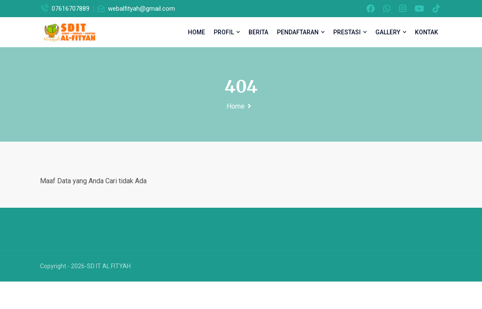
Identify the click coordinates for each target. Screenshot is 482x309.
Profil (227, 32)
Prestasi (350, 32)
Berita (258, 32)
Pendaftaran (301, 32)
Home (196, 32)
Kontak (426, 32)
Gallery (390, 32)
